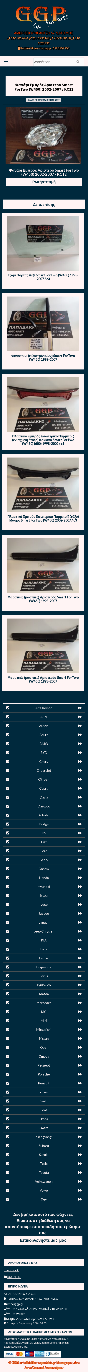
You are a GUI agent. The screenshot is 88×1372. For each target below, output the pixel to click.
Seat (44, 1110)
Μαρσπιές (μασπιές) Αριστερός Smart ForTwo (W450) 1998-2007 (43, 599)
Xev (44, 1199)
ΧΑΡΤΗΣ (12, 1277)
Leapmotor (44, 967)
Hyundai (44, 887)
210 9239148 (39, 38)
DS (44, 833)
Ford (43, 851)
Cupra (43, 788)
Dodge (44, 824)
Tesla (44, 1163)
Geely (43, 860)
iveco (44, 904)
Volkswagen (44, 1181)
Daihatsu (43, 815)
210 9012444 (17, 38)
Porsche (44, 1074)
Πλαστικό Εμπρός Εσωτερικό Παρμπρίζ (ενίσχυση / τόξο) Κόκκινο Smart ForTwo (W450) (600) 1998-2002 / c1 (43, 440)
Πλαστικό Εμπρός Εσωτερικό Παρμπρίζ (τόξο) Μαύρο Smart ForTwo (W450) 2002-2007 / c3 (43, 518)
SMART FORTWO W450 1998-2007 (43, 99)
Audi (43, 717)
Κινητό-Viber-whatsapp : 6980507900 (43, 48)
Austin (44, 726)
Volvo (44, 1190)
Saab (43, 1101)
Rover (43, 1092)
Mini (44, 1021)
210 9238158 (60, 38)
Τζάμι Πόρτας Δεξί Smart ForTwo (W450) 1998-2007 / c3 (43, 277)
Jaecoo (44, 913)
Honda (44, 878)
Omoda (44, 1056)
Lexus (43, 976)
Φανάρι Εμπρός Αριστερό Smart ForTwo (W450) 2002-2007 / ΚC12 (44, 87)
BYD (43, 752)
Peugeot (43, 1065)
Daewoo (44, 806)
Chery (43, 761)
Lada (43, 949)
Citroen (43, 779)
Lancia (44, 958)
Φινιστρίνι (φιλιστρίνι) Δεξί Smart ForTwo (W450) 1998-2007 (43, 357)
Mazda (44, 994)
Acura (43, 735)
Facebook (11, 1270)
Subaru (44, 1146)
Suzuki (43, 1155)
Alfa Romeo (43, 708)
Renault (43, 1083)
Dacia (44, 797)
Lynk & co (44, 985)
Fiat (44, 842)
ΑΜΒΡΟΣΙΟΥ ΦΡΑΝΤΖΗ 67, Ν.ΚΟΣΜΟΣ (43, 33)
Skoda (43, 1119)
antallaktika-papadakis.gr (38, 1362)
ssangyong (44, 1137)
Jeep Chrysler (44, 931)
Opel (43, 1047)
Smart (43, 1128)
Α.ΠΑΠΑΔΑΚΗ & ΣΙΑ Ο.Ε (20, 1293)
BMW (43, 744)
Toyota (44, 1172)
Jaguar (44, 922)
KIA (44, 940)
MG (44, 1012)
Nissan (44, 1038)
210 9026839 (14, 1314)
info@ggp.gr (13, 1304)
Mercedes (43, 1003)
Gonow (44, 869)
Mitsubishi (43, 1029)
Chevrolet (43, 770)
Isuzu (44, 895)
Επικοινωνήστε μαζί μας (43, 1240)
